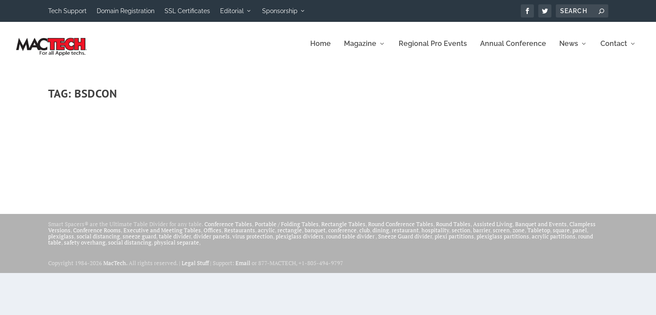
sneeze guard (139, 241)
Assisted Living (492, 229)
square (561, 235)
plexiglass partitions (503, 241)
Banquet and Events (541, 229)
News (568, 49)
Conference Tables (228, 229)
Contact (613, 49)
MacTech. (115, 268)
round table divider (350, 241)
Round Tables (453, 229)
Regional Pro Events (433, 49)
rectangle (289, 235)
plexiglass (61, 241)
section (461, 235)
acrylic (266, 235)
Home (320, 49)
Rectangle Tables (343, 229)
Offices (212, 235)
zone (518, 235)
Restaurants (239, 235)
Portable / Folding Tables (287, 229)
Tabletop (538, 235)
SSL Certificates (187, 10)
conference (342, 235)
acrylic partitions (553, 241)
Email (242, 268)
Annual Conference (513, 49)
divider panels (211, 241)
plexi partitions (454, 241)
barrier (481, 235)
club (364, 235)
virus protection (252, 241)
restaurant (405, 235)
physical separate (176, 248)
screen (501, 235)
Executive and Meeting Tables (162, 235)
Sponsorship (280, 10)
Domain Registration (125, 10)
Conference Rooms (97, 235)
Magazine (360, 49)
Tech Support (67, 10)
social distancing (98, 241)
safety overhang (84, 248)
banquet (315, 235)
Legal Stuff (195, 268)
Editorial (232, 10)
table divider (175, 241)
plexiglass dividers (299, 241)
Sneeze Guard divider (405, 241)
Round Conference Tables (400, 229)
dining (380, 235)
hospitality (435, 235)
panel (579, 235)
